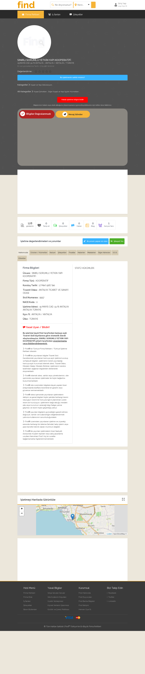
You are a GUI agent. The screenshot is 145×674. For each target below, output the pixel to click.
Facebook (111, 591)
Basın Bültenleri (30, 608)
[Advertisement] (72, 140)
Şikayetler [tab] (62, 251)
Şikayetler (76, 13)
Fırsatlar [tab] (72, 251)
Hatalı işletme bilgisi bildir (72, 99)
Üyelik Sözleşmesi (55, 600)
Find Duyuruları (85, 596)
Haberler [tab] (81, 251)
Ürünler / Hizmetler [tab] (38, 251)
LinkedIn (111, 600)
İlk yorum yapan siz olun (95, 240)
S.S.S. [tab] (115, 251)
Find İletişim (84, 604)
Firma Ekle (27, 596)
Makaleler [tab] (91, 251)
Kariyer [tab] (53, 251)
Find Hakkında (85, 591)
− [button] (22, 512)
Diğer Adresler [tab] (104, 251)
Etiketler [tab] (22, 257)
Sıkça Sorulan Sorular (56, 591)
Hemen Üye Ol (85, 608)
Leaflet (109, 532)
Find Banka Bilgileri (87, 600)
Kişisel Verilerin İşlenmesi (58, 604)
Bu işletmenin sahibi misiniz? (72, 76)
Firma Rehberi (30, 13)
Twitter (110, 596)
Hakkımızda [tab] (23, 251)
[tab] (60, 225)
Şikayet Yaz (117, 240)
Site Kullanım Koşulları (57, 596)
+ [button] (22, 507)
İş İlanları (54, 13)
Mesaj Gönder (72, 113)
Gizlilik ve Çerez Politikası (58, 608)
